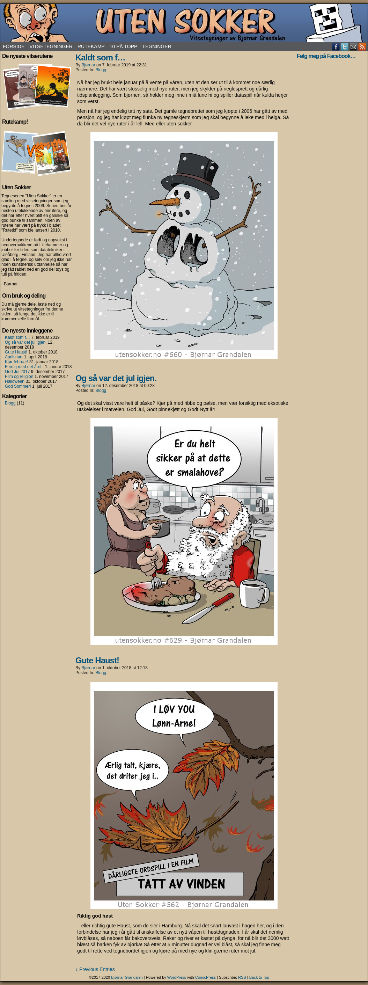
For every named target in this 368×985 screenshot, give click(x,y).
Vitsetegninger (51, 46)
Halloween (14, 381)
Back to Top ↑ (260, 977)
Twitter (344, 46)
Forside (13, 46)
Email (353, 46)
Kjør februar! (16, 361)
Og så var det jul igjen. (25, 342)
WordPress (176, 977)
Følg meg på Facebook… (326, 56)
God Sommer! (18, 386)
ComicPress (205, 977)
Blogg (10, 403)
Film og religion (19, 376)
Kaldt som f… (17, 337)
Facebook (336, 46)
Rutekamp (91, 46)
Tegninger (156, 46)
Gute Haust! (16, 352)
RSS (362, 46)
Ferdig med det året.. (24, 366)
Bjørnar (88, 65)
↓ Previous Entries (95, 969)
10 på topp (124, 46)
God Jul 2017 (17, 371)
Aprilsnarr (14, 357)
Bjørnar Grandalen (127, 977)
